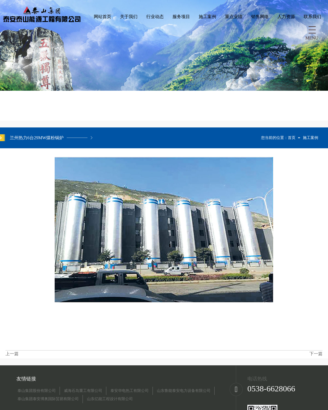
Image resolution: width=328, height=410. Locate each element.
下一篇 (316, 353)
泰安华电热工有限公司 (129, 391)
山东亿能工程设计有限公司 (110, 399)
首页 (291, 138)
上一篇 (12, 353)
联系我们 (233, 31)
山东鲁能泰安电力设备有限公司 (183, 391)
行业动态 (75, 31)
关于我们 (49, 31)
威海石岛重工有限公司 (83, 391)
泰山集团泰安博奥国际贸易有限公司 (48, 399)
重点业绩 (154, 31)
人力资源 (206, 31)
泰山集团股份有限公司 (36, 391)
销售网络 (180, 31)
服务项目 (101, 31)
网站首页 (23, 31)
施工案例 (128, 31)
